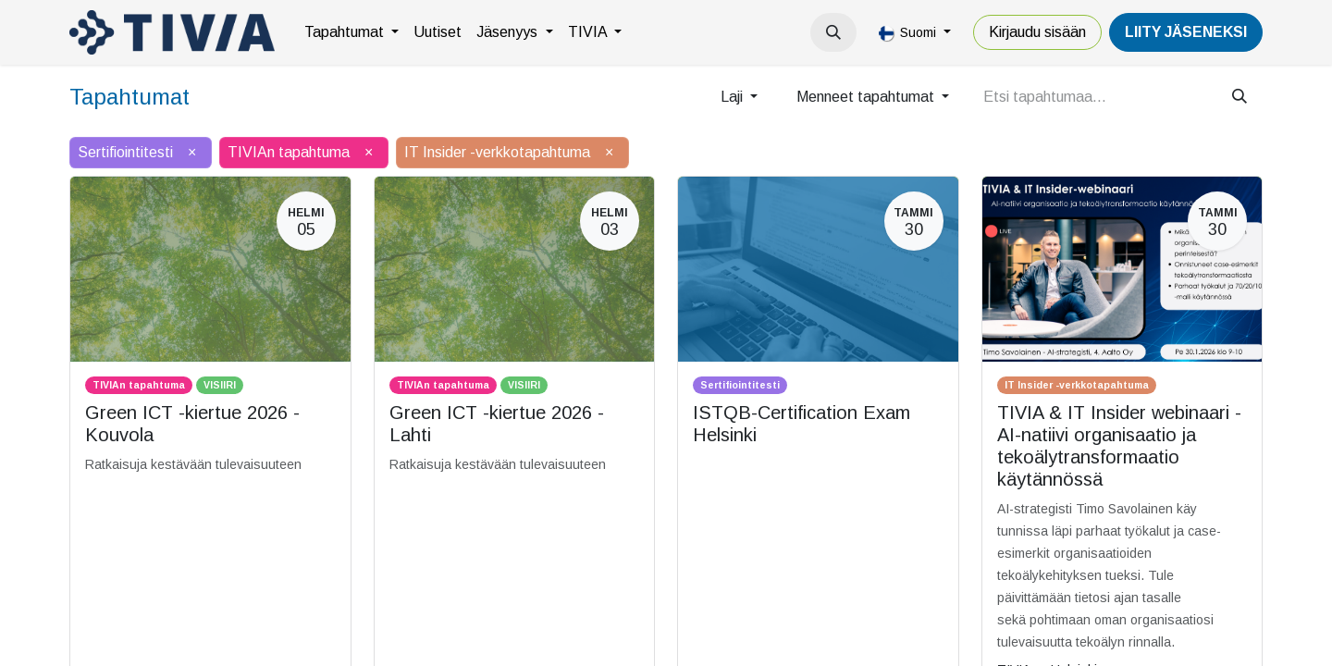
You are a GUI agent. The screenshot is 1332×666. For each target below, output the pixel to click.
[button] (833, 32)
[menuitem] (351, 32)
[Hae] (1239, 97)
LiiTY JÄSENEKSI (1186, 32)
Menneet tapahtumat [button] (867, 97)
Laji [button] (733, 97)
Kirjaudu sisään (1037, 32)
